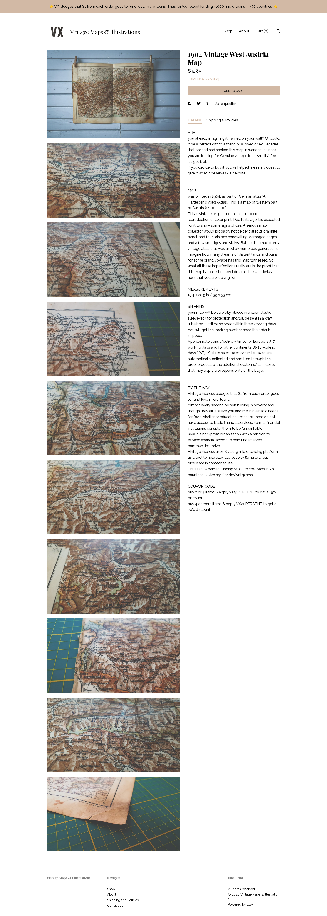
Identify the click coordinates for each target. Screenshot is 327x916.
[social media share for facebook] (190, 104)
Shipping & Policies (222, 120)
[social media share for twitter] (199, 104)
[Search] (278, 31)
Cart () (262, 31)
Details (195, 120)
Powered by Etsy (240, 904)
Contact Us (115, 905)
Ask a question (226, 104)
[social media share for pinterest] (208, 104)
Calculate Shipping (203, 79)
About (244, 31)
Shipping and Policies (123, 900)
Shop (228, 31)
